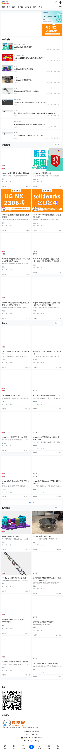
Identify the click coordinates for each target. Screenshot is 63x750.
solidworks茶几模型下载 (23, 80)
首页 (3, 7)
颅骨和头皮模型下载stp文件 (43, 622)
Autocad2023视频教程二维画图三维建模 (29, 58)
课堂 (14, 7)
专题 (40, 7)
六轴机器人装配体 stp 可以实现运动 (15, 662)
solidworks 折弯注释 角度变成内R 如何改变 (30, 124)
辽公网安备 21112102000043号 (31, 737)
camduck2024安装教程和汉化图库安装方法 (30, 102)
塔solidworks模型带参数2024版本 (26, 91)
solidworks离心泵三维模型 (23, 69)
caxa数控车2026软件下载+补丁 (13, 395)
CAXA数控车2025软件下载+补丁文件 (46, 395)
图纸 (8, 7)
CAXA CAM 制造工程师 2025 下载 (14, 437)
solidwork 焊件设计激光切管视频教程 (15, 173)
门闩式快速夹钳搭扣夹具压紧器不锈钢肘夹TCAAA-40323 (35, 113)
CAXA (16, 133)
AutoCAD (17, 55)
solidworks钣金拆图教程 (23, 47)
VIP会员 (28, 7)
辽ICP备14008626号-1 (31, 735)
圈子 (35, 7)
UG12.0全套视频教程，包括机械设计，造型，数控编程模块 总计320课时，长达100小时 (46, 261)
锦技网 (36, 731)
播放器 (20, 7)
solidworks (17, 44)
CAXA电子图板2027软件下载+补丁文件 (28, 135)
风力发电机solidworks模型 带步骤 (45, 663)
